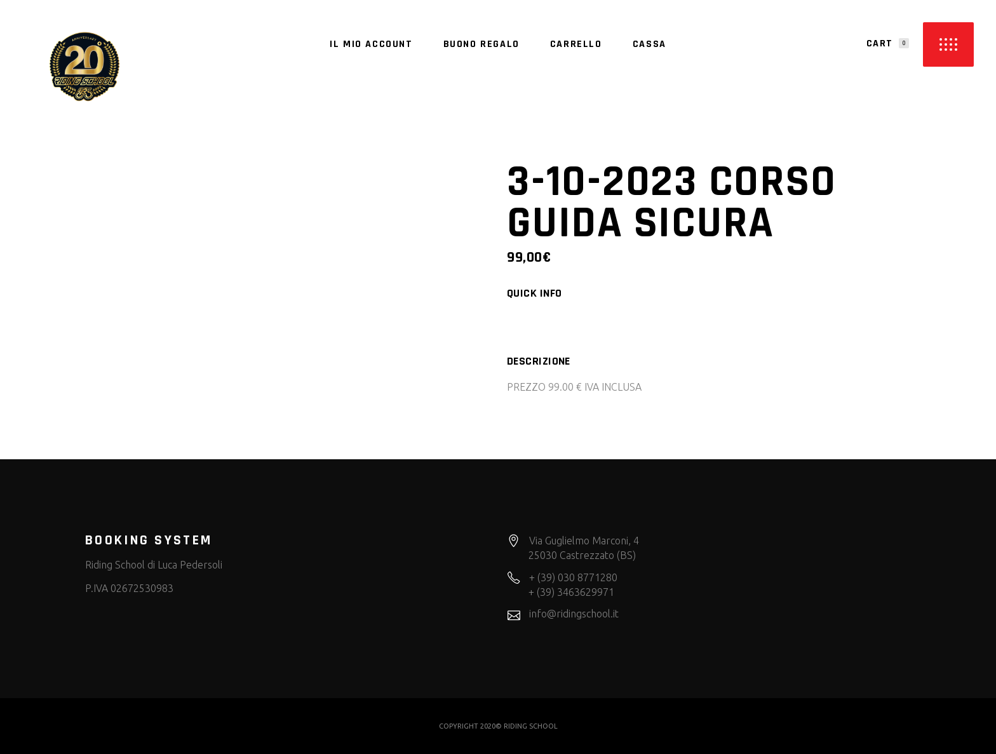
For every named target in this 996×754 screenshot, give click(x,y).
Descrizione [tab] (538, 361)
